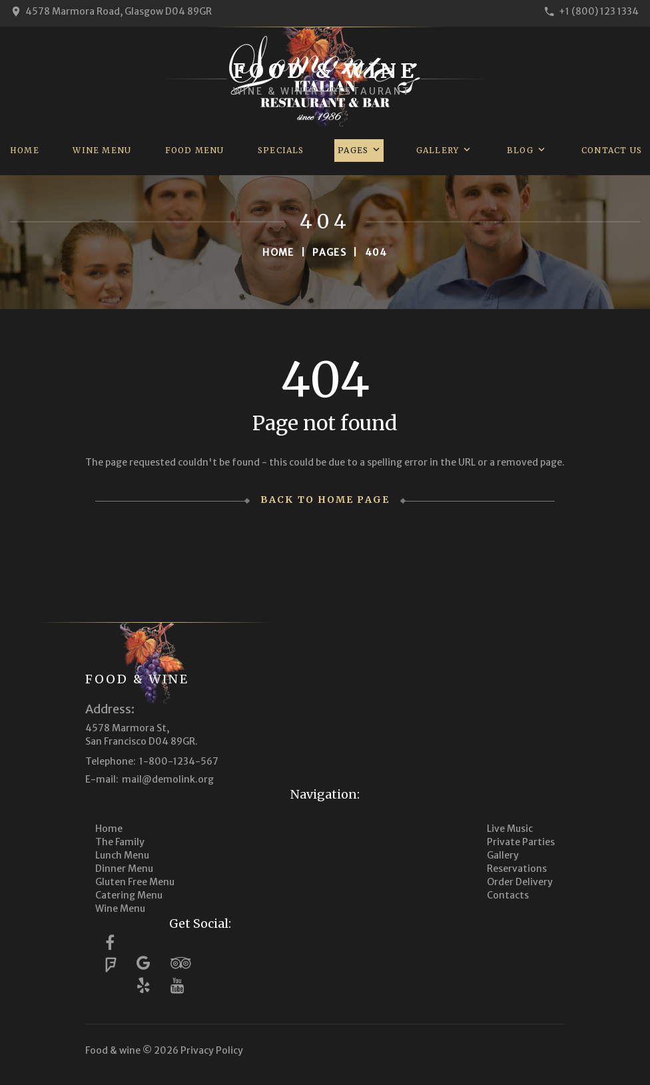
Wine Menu (102, 150)
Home (24, 150)
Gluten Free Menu (134, 882)
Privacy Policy (211, 1050)
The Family (120, 842)
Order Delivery (520, 882)
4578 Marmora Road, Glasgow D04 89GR (118, 11)
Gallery (437, 150)
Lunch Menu (122, 855)
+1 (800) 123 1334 (599, 11)
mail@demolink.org (168, 779)
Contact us (611, 150)
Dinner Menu (124, 869)
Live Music (510, 829)
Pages (353, 150)
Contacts (508, 895)
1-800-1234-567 (178, 761)
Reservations (517, 869)
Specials (281, 150)
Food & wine (137, 679)
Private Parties (521, 842)
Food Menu (194, 150)
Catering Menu (128, 895)
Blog (520, 150)
